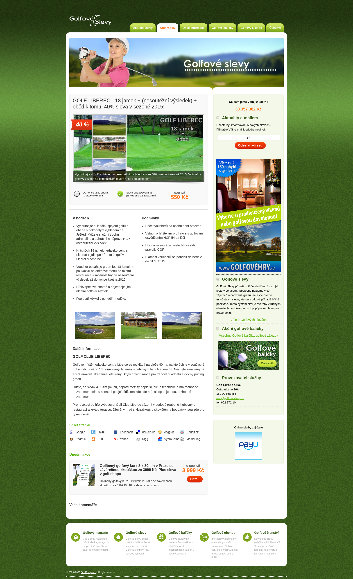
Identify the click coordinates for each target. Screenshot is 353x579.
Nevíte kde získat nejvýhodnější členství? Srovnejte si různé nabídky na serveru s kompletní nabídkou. (267, 546)
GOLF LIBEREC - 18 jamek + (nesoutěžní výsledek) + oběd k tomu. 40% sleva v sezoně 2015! (135, 104)
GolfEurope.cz (88, 572)
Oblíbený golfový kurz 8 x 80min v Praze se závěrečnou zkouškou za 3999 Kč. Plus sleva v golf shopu (138, 470)
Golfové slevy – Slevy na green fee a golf (90, 20)
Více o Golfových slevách (249, 320)
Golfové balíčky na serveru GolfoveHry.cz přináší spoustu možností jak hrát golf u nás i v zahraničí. (181, 546)
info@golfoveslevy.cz (230, 398)
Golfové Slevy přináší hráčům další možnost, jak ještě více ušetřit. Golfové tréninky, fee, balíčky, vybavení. (138, 546)
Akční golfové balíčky (248, 355)
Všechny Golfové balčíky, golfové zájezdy (248, 335)
